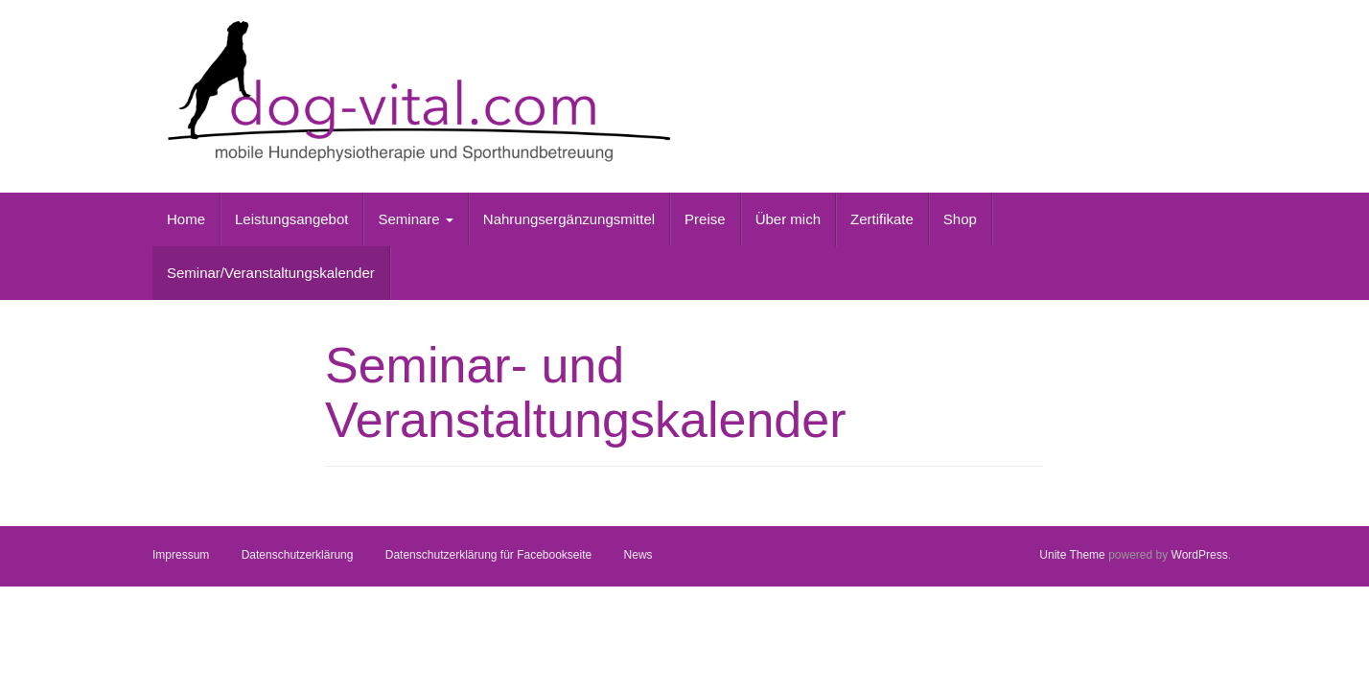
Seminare (415, 219)
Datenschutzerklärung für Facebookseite (488, 555)
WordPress (1200, 555)
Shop (960, 219)
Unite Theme (1071, 555)
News (638, 555)
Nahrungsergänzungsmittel (569, 219)
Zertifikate (882, 219)
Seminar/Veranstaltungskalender (271, 272)
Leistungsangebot (291, 219)
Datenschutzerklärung (298, 555)
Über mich (788, 219)
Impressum (180, 555)
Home (186, 219)
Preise (705, 219)
